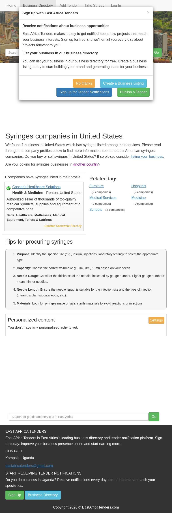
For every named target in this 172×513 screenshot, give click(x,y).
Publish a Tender (133, 92)
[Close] (148, 12)
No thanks (84, 83)
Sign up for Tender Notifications (84, 92)
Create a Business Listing (123, 83)
